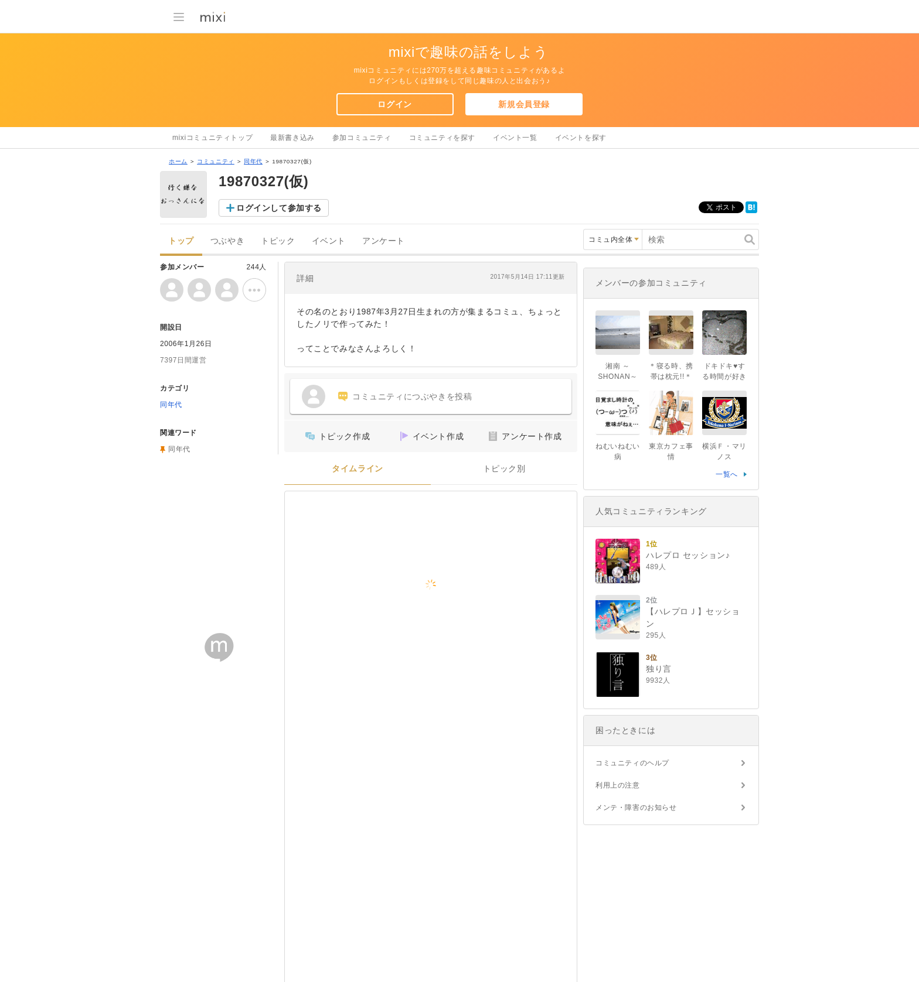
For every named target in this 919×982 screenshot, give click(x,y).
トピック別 (504, 468)
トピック (278, 241)
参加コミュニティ (362, 138)
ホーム (178, 161)
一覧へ (727, 474)
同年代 (253, 161)
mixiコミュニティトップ (212, 138)
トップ (181, 241)
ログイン (394, 104)
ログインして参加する (279, 208)
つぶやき (227, 241)
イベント (329, 241)
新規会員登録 (524, 104)
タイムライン (357, 468)
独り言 (659, 668)
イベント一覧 (515, 138)
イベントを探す (581, 138)
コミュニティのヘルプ (632, 763)
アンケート (383, 241)
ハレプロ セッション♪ (688, 555)
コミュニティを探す (442, 138)
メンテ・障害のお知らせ (636, 807)
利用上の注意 (617, 785)
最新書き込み (292, 138)
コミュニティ (215, 161)
